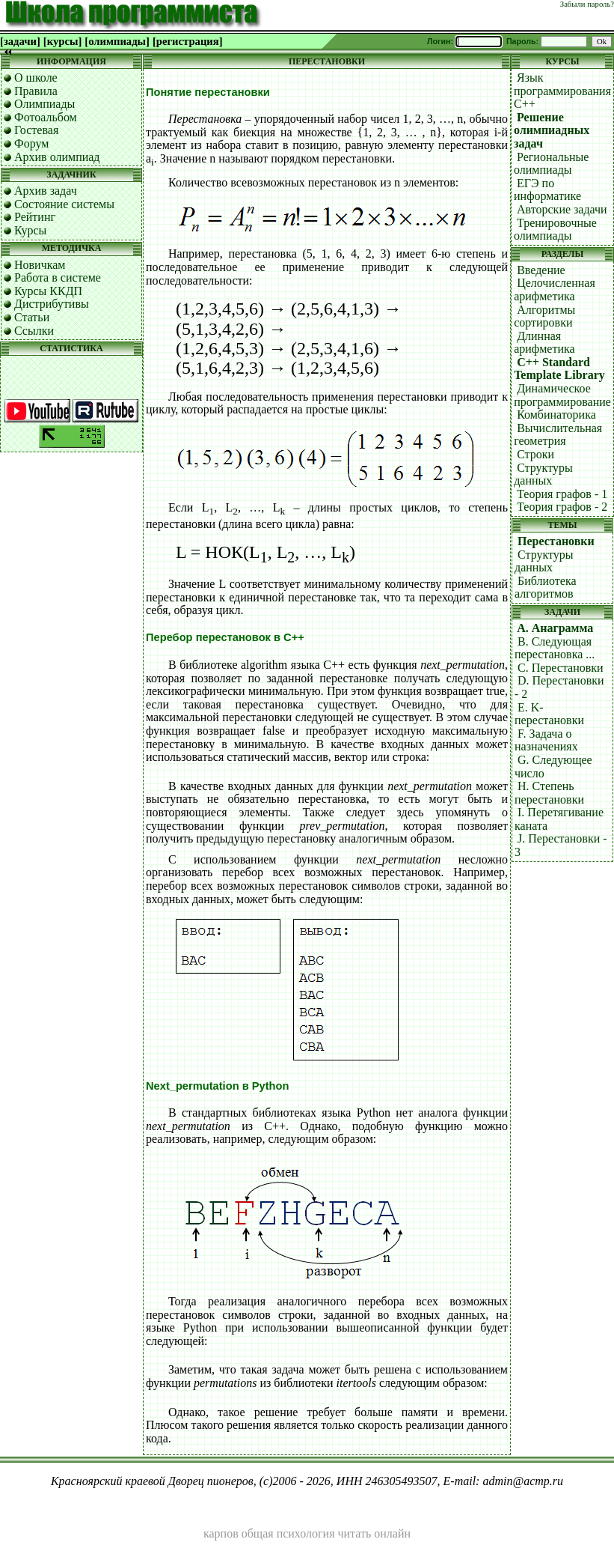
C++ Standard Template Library (559, 369)
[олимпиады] (117, 41)
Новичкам (39, 264)
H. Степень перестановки (549, 793)
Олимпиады (44, 103)
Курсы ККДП (48, 291)
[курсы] (62, 41)
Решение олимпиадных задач (551, 130)
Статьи (31, 317)
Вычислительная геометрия (558, 435)
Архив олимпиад (57, 157)
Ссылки (34, 330)
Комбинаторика (556, 414)
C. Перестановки (561, 667)
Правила (36, 91)
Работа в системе (57, 277)
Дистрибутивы (51, 303)
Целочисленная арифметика (554, 289)
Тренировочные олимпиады (555, 229)
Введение (541, 270)
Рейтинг (34, 216)
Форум (31, 143)
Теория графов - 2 (562, 506)
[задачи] (20, 41)
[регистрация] (188, 41)
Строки (535, 454)
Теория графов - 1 (562, 494)
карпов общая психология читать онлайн (307, 1533)
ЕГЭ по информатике (547, 190)
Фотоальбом (45, 117)
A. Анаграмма (555, 628)
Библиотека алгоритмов (546, 587)
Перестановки (556, 541)
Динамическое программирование (562, 395)
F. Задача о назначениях (546, 740)
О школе (36, 77)
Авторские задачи (562, 209)
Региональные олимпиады (551, 164)
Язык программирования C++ (562, 90)
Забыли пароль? (587, 4)
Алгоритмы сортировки (544, 316)
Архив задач (45, 190)
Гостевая (36, 130)
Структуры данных (543, 474)
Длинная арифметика (544, 343)
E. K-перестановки (549, 714)
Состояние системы (64, 204)
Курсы (30, 230)
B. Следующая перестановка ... (555, 648)
